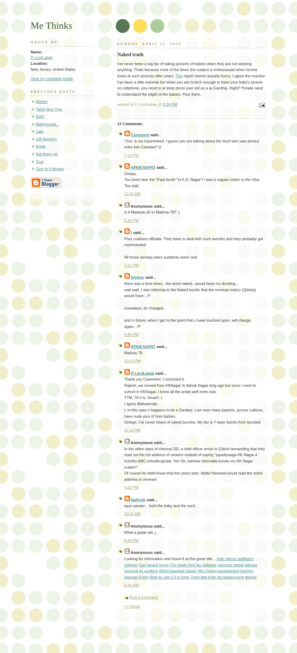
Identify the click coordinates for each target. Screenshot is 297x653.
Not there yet (47, 154)
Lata (40, 131)
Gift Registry (46, 139)
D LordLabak (143, 373)
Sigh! (40, 116)
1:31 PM (131, 265)
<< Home (132, 606)
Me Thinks (51, 25)
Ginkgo (137, 277)
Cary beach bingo (154, 565)
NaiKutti (138, 500)
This (179, 76)
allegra (250, 577)
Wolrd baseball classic (178, 571)
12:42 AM (132, 194)
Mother (42, 101)
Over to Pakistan (50, 169)
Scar (40, 161)
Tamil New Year (49, 109)
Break (41, 146)
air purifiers (148, 571)
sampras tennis (231, 565)
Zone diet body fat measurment (217, 577)
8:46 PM (131, 540)
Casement (140, 135)
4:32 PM (131, 487)
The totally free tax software (193, 565)
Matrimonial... (47, 124)
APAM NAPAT (143, 167)
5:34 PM (170, 104)
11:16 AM (132, 430)
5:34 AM (131, 585)
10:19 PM (132, 361)
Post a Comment (144, 597)
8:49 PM (131, 334)
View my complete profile (52, 79)
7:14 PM (131, 155)
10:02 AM (132, 514)
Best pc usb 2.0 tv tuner (170, 577)
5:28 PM (131, 220)
